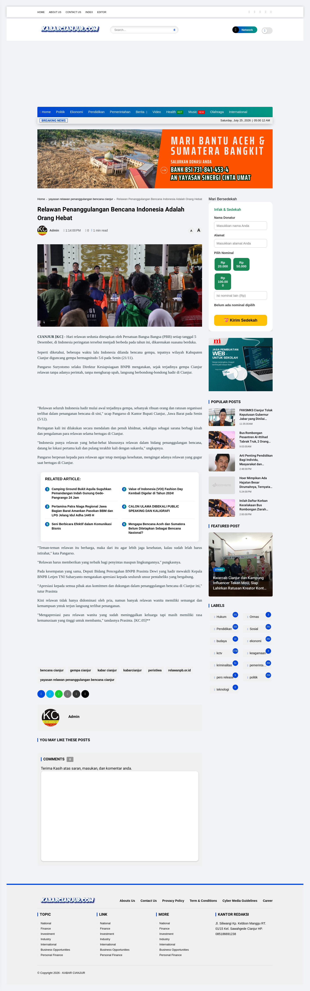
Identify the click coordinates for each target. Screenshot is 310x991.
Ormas (260, 616)
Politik (60, 112)
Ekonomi (76, 112)
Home (41, 12)
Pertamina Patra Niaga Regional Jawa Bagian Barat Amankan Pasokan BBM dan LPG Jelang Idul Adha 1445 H (82, 511)
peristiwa (154, 670)
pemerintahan (260, 664)
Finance (46, 928)
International (238, 112)
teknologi (227, 688)
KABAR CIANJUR (73, 972)
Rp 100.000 (223, 281)
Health (174, 112)
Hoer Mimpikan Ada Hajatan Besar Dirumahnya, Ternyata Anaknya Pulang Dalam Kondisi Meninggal (255, 482)
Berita (140, 112)
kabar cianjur (106, 670)
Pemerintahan (120, 112)
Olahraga (217, 112)
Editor (101, 12)
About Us (55, 12)
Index (89, 12)
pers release (227, 676)
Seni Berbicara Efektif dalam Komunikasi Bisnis (81, 526)
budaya (227, 640)
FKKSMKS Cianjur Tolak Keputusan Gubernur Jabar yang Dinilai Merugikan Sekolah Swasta (255, 414)
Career (268, 900)
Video (157, 112)
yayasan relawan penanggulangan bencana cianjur (81, 199)
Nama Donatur (224, 217)
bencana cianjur (51, 670)
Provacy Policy (173, 900)
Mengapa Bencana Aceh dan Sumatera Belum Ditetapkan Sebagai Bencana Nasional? (157, 528)
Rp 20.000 (223, 264)
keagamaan (260, 652)
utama (219, 570)
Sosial (260, 628)
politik (260, 676)
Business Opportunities (55, 949)
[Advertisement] (155, 74)
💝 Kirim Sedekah (240, 320)
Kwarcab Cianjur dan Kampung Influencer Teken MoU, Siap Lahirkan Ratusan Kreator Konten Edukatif (240, 583)
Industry (46, 939)
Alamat (219, 235)
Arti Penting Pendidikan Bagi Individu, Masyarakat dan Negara (256, 460)
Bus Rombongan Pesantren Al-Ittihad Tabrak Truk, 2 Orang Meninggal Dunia (253, 437)
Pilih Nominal (224, 253)
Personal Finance (52, 955)
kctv (227, 652)
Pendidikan (96, 112)
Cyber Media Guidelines (239, 900)
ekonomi (260, 640)
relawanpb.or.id (179, 670)
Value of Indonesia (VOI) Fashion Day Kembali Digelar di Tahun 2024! (156, 491)
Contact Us (73, 12)
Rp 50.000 (241, 264)
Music (196, 112)
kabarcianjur (132, 670)
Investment (48, 933)
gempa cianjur (80, 670)
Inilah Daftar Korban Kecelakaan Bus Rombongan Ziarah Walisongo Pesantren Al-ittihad (254, 505)
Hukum (227, 616)
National (46, 923)
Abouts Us (127, 900)
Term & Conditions (203, 900)
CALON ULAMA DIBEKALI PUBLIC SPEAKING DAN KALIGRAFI (154, 509)
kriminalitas (227, 664)
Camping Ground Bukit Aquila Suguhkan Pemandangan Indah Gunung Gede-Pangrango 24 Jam (81, 493)
